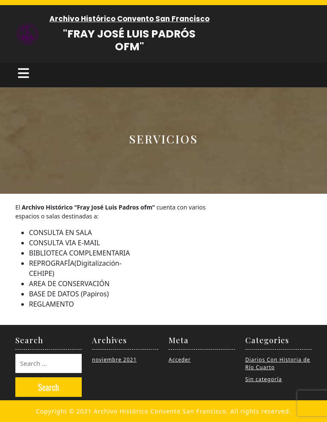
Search (48, 387)
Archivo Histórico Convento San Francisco (129, 19)
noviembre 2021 (114, 359)
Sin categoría (263, 379)
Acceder (180, 359)
